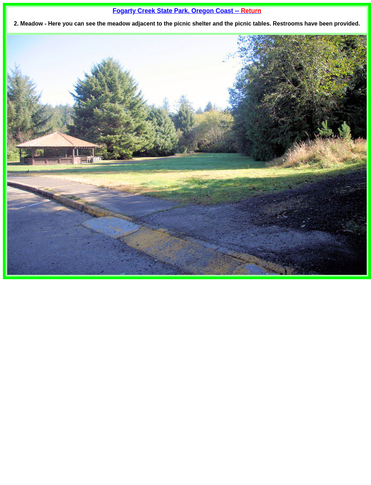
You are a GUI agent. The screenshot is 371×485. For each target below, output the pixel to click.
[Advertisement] (63, 329)
